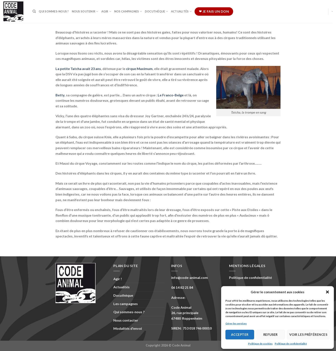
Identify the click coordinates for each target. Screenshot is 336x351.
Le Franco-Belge (171, 95)
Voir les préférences (308, 334)
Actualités (181, 11)
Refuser (270, 334)
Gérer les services (236, 323)
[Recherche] (34, 11)
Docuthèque (156, 11)
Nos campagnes (128, 11)
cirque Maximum (139, 69)
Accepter (240, 334)
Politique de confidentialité (291, 343)
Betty (60, 95)
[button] (327, 292)
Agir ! (117, 279)
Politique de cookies (260, 343)
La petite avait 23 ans (78, 69)
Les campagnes (125, 304)
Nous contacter (125, 320)
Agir (106, 11)
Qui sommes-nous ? (54, 11)
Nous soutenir (85, 11)
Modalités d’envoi (127, 328)
